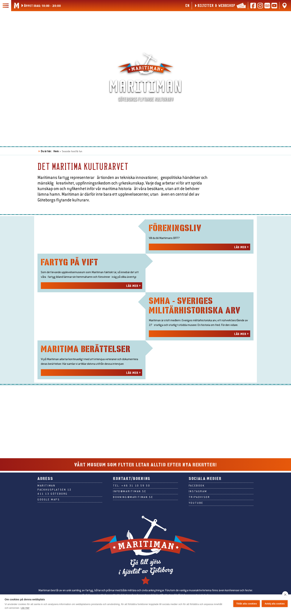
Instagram (198, 502)
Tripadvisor (199, 508)
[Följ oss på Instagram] (260, 5)
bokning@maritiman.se (133, 508)
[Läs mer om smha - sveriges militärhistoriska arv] (199, 395)
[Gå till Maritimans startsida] (16, 5)
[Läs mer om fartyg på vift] (91, 334)
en (187, 5)
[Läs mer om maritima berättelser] (91, 456)
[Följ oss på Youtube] (274, 5)
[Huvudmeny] (5, 5)
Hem (56, 151)
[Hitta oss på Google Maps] (284, 5)
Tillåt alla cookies (246, 603)
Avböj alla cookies (275, 603)
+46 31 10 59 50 (135, 496)
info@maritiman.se (129, 502)
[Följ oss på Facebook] (253, 5)
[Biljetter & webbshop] (219, 6)
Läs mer (25, 607)
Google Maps (48, 510)
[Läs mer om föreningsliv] (199, 273)
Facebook (197, 496)
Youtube (196, 514)
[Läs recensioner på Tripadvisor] (267, 5)
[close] (285, 594)
